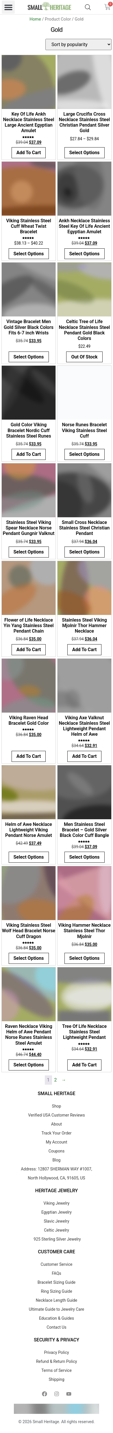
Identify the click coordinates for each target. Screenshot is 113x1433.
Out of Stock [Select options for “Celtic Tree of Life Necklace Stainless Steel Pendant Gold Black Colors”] (84, 357)
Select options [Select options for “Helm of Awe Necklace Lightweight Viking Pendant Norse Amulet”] (29, 857)
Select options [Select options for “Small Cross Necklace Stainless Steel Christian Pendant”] (84, 552)
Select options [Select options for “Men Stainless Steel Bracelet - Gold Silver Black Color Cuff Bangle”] (84, 857)
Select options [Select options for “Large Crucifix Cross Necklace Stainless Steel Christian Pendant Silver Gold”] (84, 152)
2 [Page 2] (55, 1080)
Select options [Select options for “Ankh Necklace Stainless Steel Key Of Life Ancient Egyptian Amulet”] (84, 253)
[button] (8, 7)
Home (35, 19)
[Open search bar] (88, 7)
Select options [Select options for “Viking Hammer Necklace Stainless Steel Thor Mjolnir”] (84, 958)
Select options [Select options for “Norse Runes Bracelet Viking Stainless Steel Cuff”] (84, 454)
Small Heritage (46, 1421)
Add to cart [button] (28, 152)
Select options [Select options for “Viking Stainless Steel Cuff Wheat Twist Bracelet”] (29, 253)
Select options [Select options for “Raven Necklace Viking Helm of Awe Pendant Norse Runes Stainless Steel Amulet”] (29, 1065)
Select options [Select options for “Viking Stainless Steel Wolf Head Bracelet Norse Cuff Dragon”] (29, 958)
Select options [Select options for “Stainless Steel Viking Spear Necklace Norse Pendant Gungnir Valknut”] (29, 552)
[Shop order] (78, 44)
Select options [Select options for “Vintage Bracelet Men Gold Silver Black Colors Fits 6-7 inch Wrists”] (29, 357)
